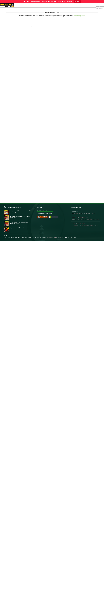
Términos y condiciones (70, 241)
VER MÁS (77, 1)
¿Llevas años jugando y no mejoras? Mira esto (84, 214)
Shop (5, 239)
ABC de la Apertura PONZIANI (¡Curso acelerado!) (84, 223)
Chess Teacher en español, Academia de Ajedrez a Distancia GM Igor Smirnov (26, 241)
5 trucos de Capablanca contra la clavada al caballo (85, 232)
